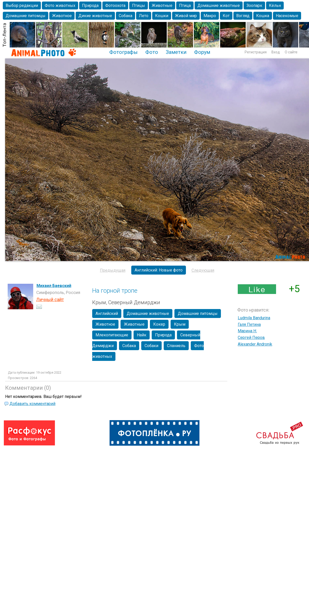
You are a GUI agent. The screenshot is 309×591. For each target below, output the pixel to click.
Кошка (262, 15)
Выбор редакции (22, 5)
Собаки (151, 345)
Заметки (176, 52)
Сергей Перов (251, 337)
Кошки (161, 15)
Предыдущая (112, 270)
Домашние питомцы (25, 15)
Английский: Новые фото (159, 270)
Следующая (203, 270)
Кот (226, 15)
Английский (107, 313)
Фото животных (60, 5)
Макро (210, 15)
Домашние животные (218, 5)
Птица (185, 5)
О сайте (291, 52)
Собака (125, 15)
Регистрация (256, 52)
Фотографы (123, 52)
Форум (202, 52)
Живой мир (186, 15)
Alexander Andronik (255, 344)
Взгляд (242, 15)
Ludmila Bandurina (254, 317)
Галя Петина (249, 324)
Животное (62, 15)
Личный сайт (50, 299)
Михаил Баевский (54, 285)
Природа (90, 5)
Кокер (159, 324)
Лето (143, 15)
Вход (275, 52)
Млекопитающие (112, 335)
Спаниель (176, 345)
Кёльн (275, 5)
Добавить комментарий (32, 403)
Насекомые (287, 15)
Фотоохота (115, 5)
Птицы (138, 5)
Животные (162, 5)
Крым (179, 324)
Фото (151, 52)
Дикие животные (95, 15)
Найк (141, 335)
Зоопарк (254, 5)
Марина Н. (247, 330)
